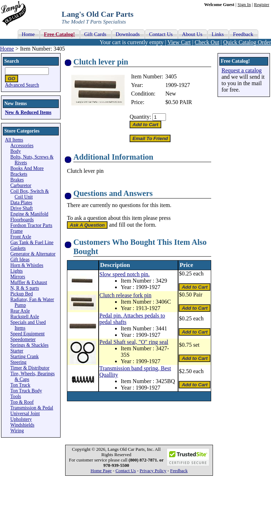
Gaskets (18, 248)
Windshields (22, 425)
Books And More (27, 168)
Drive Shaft (21, 208)
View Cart (179, 42)
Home (7, 49)
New (170, 94)
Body (15, 151)
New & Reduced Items (28, 112)
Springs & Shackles (29, 345)
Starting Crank (24, 356)
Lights (16, 271)
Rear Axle (20, 311)
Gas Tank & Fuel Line (31, 242)
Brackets (18, 174)
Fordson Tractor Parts (31, 225)
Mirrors (17, 276)
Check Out (207, 42)
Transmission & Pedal (31, 408)
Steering (18, 362)
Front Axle (20, 236)
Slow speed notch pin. (124, 274)
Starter (16, 351)
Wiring (17, 430)
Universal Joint (25, 413)
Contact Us (125, 470)
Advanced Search (22, 85)
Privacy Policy (153, 470)
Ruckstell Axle (24, 316)
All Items (14, 140)
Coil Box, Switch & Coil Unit (29, 194)
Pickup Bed (21, 293)
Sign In (244, 4)
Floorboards (22, 219)
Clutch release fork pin (125, 295)
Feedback (179, 470)
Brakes (17, 179)
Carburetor (20, 185)
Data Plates (21, 202)
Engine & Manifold (29, 214)
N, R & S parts (24, 288)
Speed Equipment (27, 333)
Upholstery (21, 419)
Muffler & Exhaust (28, 282)
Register (261, 4)
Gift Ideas (20, 259)
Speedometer (23, 339)
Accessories (21, 145)
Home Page (100, 470)
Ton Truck (20, 385)
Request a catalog (242, 70)
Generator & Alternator (33, 254)
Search (11, 61)
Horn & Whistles (26, 265)
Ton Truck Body (26, 390)
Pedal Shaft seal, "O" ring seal (133, 342)
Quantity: (140, 117)
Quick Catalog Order (247, 42)
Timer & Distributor (29, 368)
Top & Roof (22, 402)
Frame (16, 231)
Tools (15, 396)
